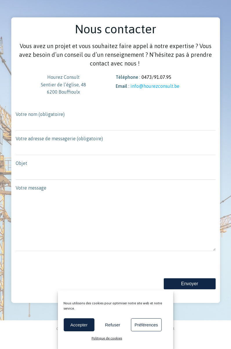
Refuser (112, 324)
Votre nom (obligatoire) (116, 121)
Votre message (116, 224)
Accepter (79, 324)
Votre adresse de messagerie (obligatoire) (116, 145)
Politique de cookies (107, 338)
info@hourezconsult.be (154, 86)
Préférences (146, 324)
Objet (116, 170)
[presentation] (60, 278)
